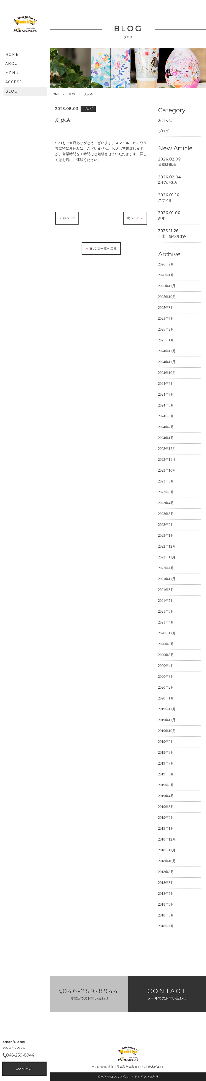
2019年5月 (166, 786)
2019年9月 (166, 742)
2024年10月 (167, 373)
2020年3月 (166, 677)
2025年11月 (167, 287)
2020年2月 (166, 688)
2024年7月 (166, 395)
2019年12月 (167, 710)
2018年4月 (166, 927)
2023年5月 (166, 493)
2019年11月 (167, 721)
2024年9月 (166, 384)
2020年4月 (166, 666)
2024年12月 (167, 352)
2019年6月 (166, 775)
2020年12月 (167, 634)
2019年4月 (166, 797)
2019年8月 (166, 753)
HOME (55, 94)
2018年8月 (166, 883)
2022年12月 (167, 547)
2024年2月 (166, 428)
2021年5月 (166, 612)
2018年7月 (166, 894)
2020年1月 (166, 699)
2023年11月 (167, 460)
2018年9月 (166, 873)
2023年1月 (166, 536)
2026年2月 (166, 265)
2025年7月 (166, 319)
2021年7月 (166, 601)
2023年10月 (167, 471)
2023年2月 (166, 525)
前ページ (67, 219)
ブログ (163, 132)
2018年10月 (167, 862)
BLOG (72, 94)
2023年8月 (166, 482)
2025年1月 (166, 341)
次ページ (135, 219)
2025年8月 (166, 308)
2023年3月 (166, 515)
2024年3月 (166, 417)
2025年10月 (167, 298)
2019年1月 (166, 829)
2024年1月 (166, 439)
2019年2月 (166, 818)
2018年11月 (167, 851)
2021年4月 (166, 623)
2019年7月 (166, 764)
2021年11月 (167, 580)
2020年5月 (166, 656)
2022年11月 (167, 558)
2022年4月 (166, 569)
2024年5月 (166, 406)
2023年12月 (167, 449)
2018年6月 (166, 905)
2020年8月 (166, 645)
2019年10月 (167, 732)
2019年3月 (166, 807)
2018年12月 (167, 840)
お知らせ (165, 121)
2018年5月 (166, 916)
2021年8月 (166, 590)
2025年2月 (166, 330)
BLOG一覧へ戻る (101, 249)
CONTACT (24, 1068)
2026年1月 (166, 276)
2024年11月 (167, 363)
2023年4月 (166, 504)
